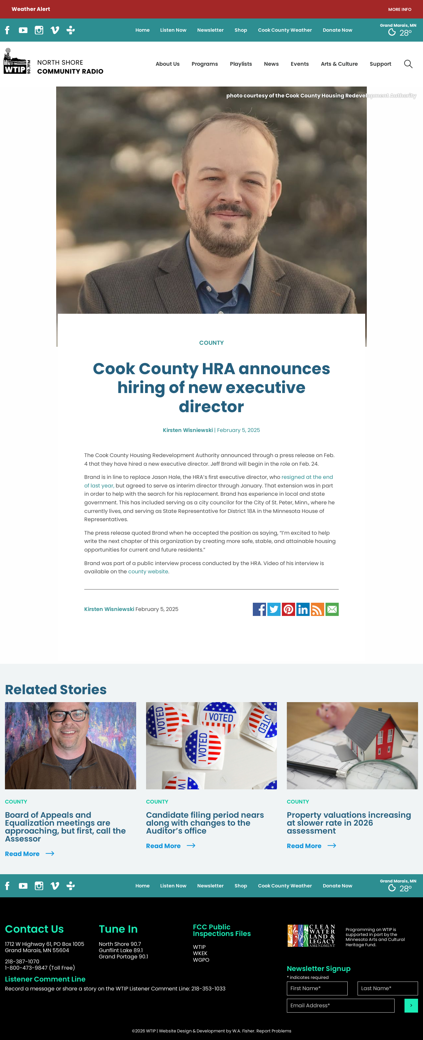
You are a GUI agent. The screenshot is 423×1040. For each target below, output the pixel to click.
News (271, 64)
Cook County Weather (285, 30)
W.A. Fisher (243, 1031)
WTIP (199, 947)
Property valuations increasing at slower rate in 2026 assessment (349, 823)
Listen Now (173, 30)
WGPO (201, 960)
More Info (399, 10)
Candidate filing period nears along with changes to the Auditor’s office (205, 823)
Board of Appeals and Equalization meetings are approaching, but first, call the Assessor (65, 827)
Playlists (241, 64)
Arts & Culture (339, 64)
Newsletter (210, 30)
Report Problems (273, 1031)
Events (300, 64)
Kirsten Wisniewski (188, 430)
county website (148, 571)
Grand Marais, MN (398, 25)
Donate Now (337, 30)
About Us (168, 64)
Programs (205, 64)
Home (142, 30)
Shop (241, 30)
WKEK (200, 953)
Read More (30, 853)
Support (380, 64)
